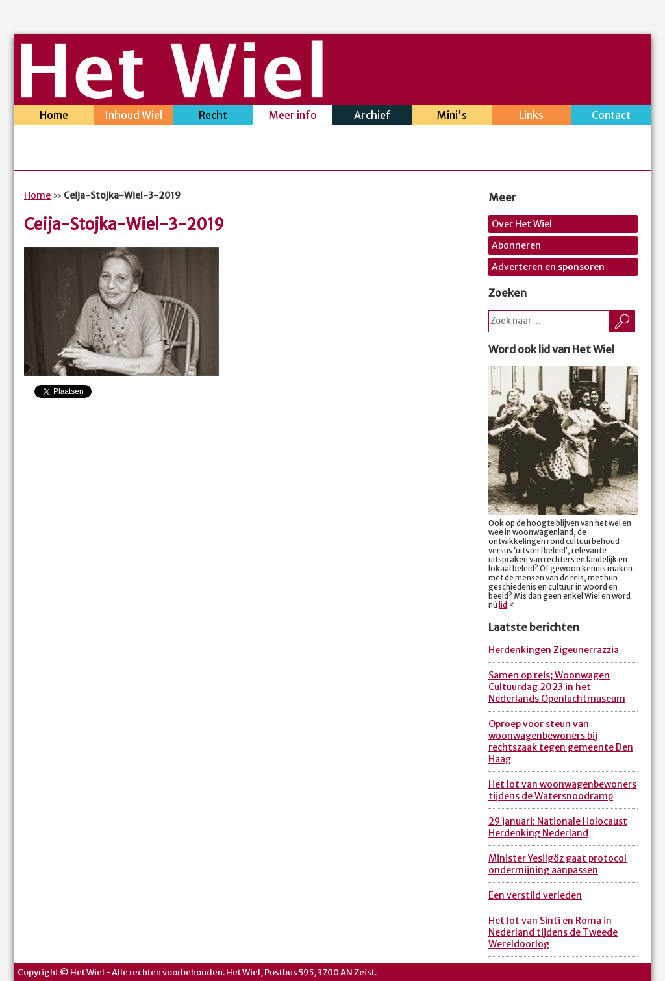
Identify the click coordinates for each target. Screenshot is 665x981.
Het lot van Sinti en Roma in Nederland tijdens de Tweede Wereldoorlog (553, 932)
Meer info (293, 116)
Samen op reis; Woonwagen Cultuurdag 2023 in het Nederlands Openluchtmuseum (556, 686)
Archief (372, 116)
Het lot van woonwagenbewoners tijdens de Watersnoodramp (562, 790)
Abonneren (516, 245)
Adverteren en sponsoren (548, 267)
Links (531, 116)
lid (503, 605)
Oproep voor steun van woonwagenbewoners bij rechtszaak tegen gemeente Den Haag (560, 741)
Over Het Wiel (522, 224)
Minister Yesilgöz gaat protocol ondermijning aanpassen (557, 864)
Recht (213, 116)
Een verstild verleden (535, 895)
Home (54, 116)
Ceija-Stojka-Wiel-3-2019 (124, 224)
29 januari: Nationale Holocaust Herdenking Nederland (557, 827)
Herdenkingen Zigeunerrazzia (553, 650)
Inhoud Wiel (134, 116)
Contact (611, 116)
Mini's (452, 116)
